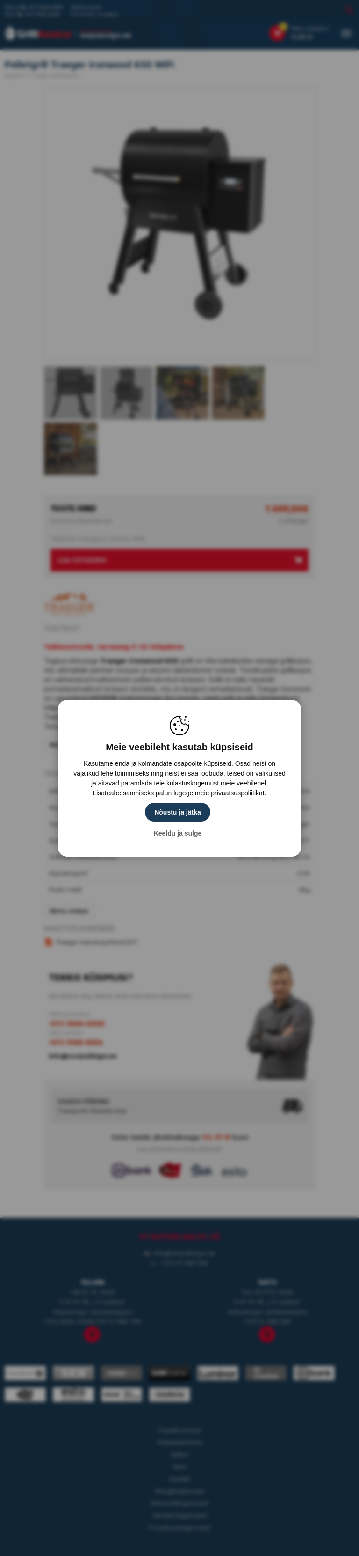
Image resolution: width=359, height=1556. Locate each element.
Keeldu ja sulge (178, 833)
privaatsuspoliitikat (237, 793)
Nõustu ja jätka (177, 812)
